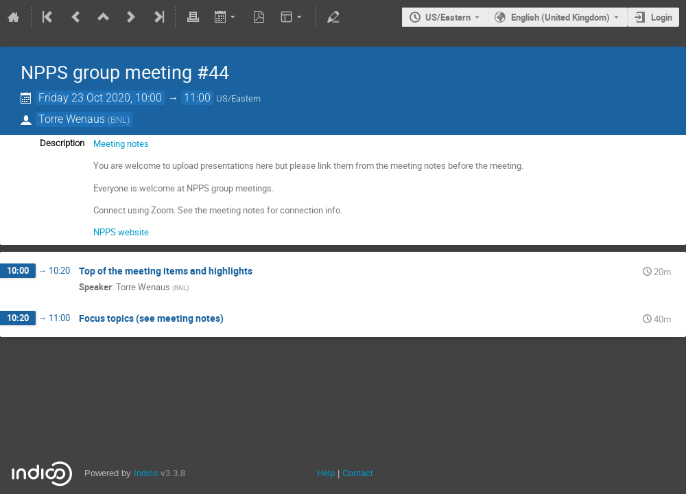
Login (661, 17)
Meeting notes (121, 143)
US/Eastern (448, 17)
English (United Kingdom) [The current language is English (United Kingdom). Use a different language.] (560, 17)
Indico (146, 473)
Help (326, 473)
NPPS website (121, 232)
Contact (357, 473)
